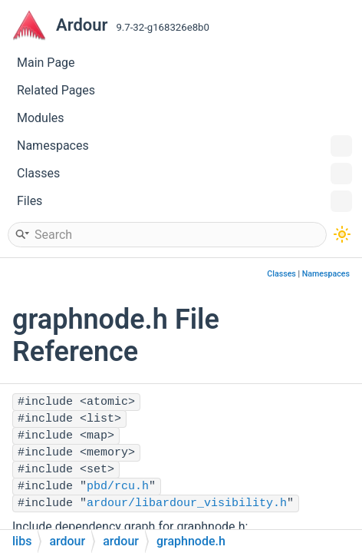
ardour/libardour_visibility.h (187, 503)
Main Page (46, 62)
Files (184, 201)
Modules (40, 118)
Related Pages (56, 90)
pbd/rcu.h (118, 486)
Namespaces (184, 146)
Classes (184, 173)
